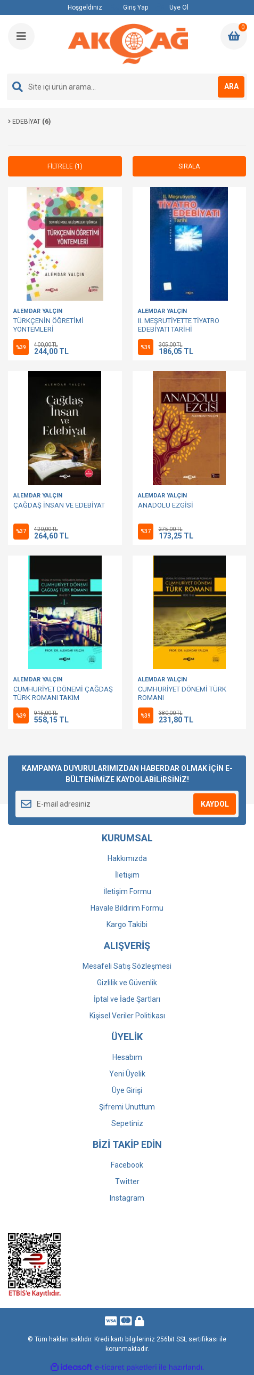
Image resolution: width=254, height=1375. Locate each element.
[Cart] (233, 36)
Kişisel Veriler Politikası (127, 1015)
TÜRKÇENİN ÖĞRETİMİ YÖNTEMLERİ (48, 325)
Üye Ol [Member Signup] (172, 7)
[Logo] (128, 44)
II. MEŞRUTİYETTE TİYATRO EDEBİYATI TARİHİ (178, 325)
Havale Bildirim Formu (127, 908)
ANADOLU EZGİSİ (165, 505)
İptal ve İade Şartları (127, 999)
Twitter (127, 1181)
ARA (231, 86)
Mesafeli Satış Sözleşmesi (127, 966)
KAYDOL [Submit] (215, 804)
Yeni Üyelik (127, 1074)
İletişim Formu (127, 891)
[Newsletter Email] (127, 804)
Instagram (127, 1198)
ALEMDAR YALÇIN (37, 311)
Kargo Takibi (127, 924)
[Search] (127, 87)
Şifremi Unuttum (127, 1107)
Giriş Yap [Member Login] (129, 7)
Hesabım (127, 1057)
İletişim (127, 875)
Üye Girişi (127, 1090)
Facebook (127, 1165)
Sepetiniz (127, 1123)
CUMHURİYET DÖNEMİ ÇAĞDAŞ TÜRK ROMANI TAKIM (63, 693)
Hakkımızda (127, 858)
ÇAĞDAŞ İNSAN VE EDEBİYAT (59, 505)
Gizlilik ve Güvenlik (127, 982)
